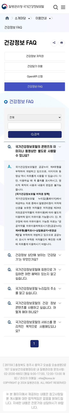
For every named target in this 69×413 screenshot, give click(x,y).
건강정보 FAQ (35, 86)
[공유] (54, 43)
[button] (59, 151)
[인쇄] (61, 43)
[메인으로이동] (7, 18)
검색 (35, 134)
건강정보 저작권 (35, 56)
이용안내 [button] (43, 18)
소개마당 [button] (23, 18)
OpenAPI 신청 (35, 76)
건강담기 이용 (35, 66)
